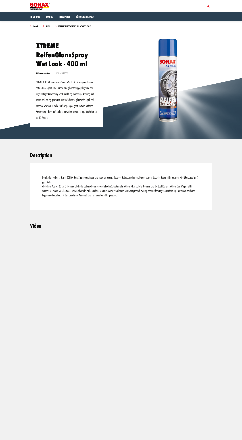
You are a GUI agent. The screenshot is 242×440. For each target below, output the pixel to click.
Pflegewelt (64, 17)
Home (35, 26)
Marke (49, 17)
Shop (48, 26)
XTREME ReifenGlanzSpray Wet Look (74, 26)
